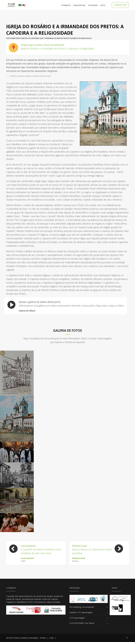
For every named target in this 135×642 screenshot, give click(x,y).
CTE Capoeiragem (77, 618)
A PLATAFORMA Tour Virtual (81, 623)
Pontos (43, 638)
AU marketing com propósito (81, 607)
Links (51, 638)
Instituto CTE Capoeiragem (81, 612)
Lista (102, 5)
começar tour (120, 5)
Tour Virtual (79, 5)
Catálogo (93, 5)
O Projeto (65, 5)
